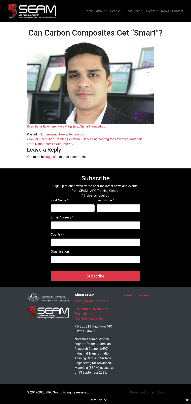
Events (150, 11)
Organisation (60, 251)
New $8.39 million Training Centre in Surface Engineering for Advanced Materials (85, 139)
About (100, 11)
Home (88, 11)
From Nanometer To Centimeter (50, 144)
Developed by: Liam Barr (147, 392)
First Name (60, 200)
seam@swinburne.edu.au (93, 301)
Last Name (105, 200)
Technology (76, 134)
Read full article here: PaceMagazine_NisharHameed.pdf (67, 126)
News (165, 11)
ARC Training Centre (89, 318)
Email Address (62, 217)
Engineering (49, 134)
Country (57, 234)
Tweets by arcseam (136, 295)
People (115, 11)
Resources (132, 11)
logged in (51, 157)
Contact (177, 11)
